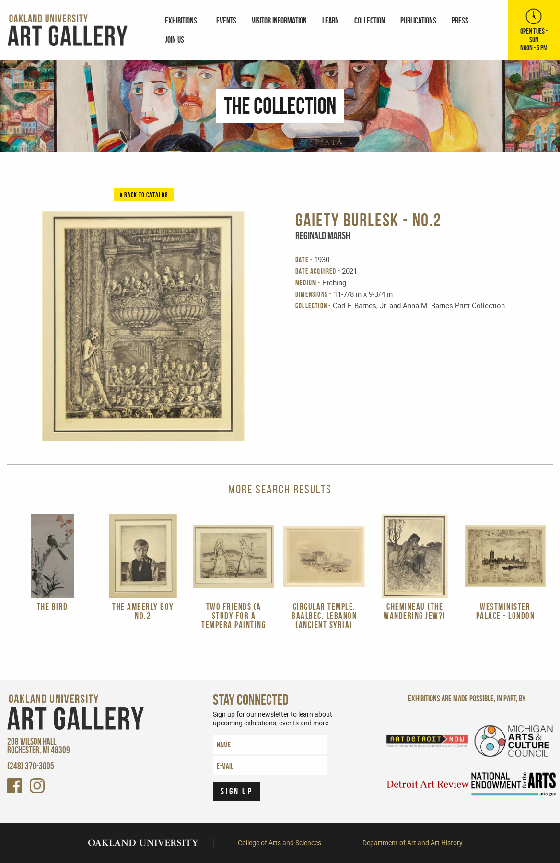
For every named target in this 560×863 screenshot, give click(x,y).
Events (226, 20)
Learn (330, 20)
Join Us (174, 39)
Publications (418, 20)
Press (460, 20)
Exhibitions (181, 20)
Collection (369, 20)
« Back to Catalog (144, 194)
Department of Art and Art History (412, 843)
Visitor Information (279, 20)
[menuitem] (183, 20)
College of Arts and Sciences (279, 843)
